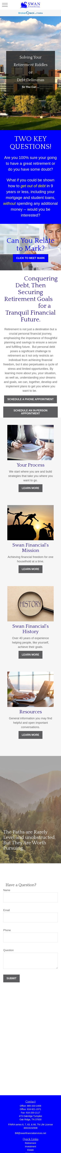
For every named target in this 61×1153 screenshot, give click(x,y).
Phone (7, 930)
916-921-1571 (34, 1109)
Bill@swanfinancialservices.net (30, 1133)
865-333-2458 (34, 1106)
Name (6, 890)
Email (6, 910)
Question (8, 950)
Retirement (30, 1143)
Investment (30, 1146)
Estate (30, 1150)
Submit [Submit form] (11, 978)
